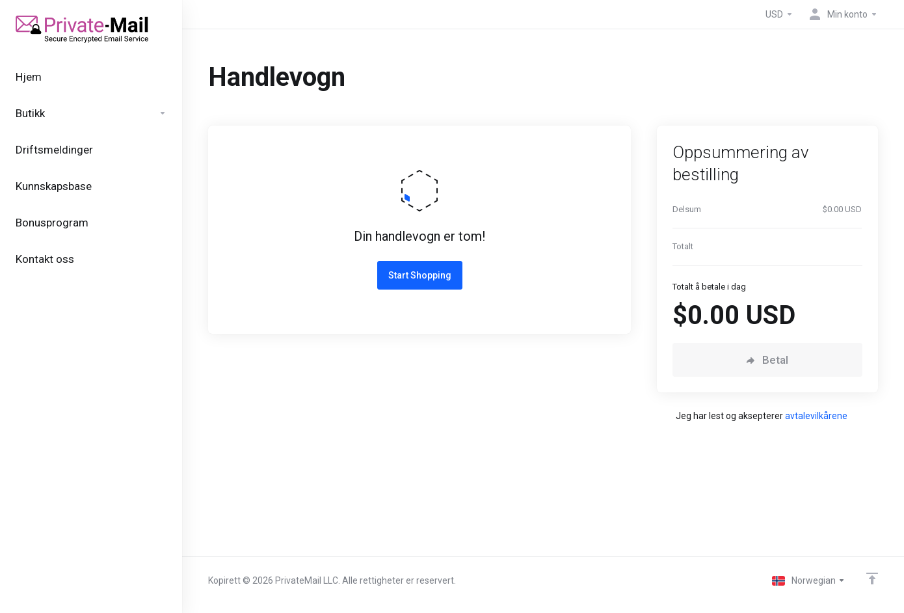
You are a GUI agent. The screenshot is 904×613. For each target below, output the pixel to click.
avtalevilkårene (816, 416)
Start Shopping (419, 275)
